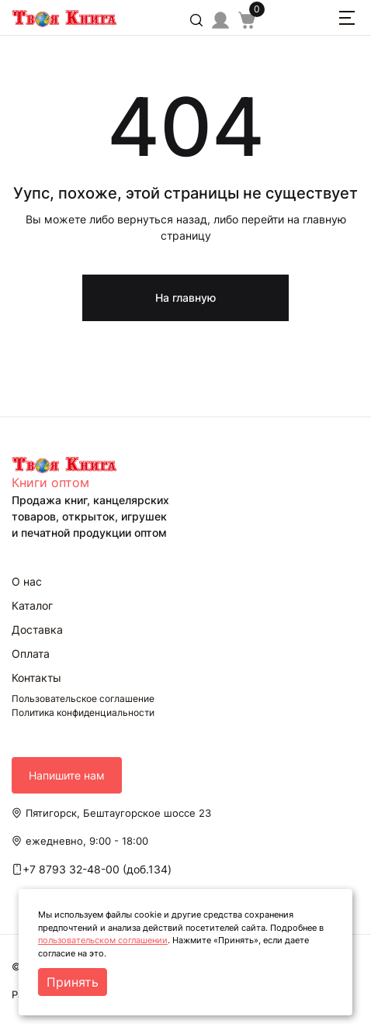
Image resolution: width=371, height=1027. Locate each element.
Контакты (36, 677)
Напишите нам (67, 775)
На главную (185, 297)
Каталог (32, 605)
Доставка (37, 629)
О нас (27, 581)
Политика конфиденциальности (83, 712)
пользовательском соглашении (103, 940)
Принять (73, 982)
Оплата (31, 653)
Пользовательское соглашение (83, 698)
